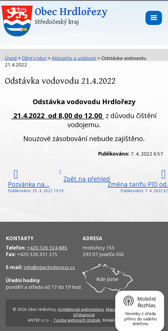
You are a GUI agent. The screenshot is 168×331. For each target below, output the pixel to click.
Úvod (11, 58)
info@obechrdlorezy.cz (49, 267)
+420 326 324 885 (47, 247)
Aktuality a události (74, 58)
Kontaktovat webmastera (81, 309)
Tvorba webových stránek (76, 320)
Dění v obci (34, 58)
